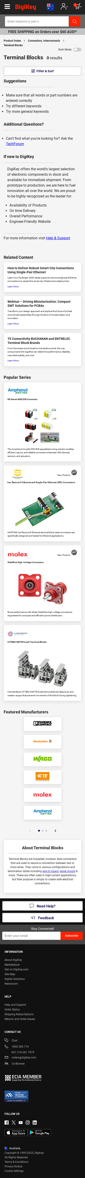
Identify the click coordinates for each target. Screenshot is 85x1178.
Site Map (10, 974)
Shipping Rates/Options (19, 1014)
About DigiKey (13, 960)
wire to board (50, 871)
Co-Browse (14, 1064)
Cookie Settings (14, 1171)
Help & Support (58, 238)
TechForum (15, 144)
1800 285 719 (17, 1047)
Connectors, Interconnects (44, 40)
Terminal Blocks (13, 45)
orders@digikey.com (20, 1058)
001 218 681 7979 (19, 1052)
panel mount (67, 871)
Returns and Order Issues (20, 1019)
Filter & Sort (45, 71)
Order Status (12, 1009)
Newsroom (11, 983)
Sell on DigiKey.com (17, 969)
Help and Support (15, 1004)
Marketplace (12, 964)
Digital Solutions (15, 979)
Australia (12, 1148)
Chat (11, 1041)
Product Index (12, 40)
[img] (25, 8)
